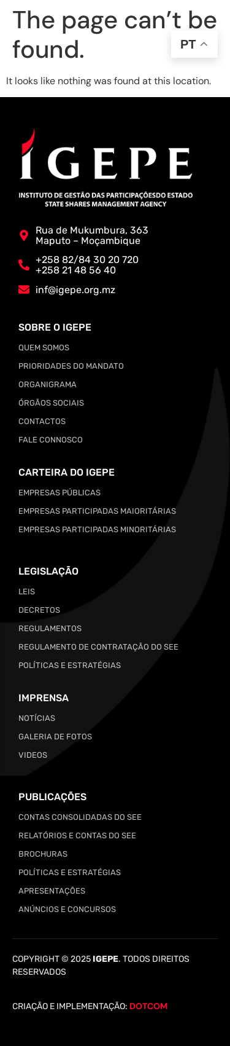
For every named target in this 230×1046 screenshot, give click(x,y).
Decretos (39, 610)
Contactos (42, 421)
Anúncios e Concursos (67, 909)
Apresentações (51, 890)
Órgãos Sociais (51, 402)
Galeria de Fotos (55, 736)
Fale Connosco (50, 439)
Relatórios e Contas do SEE (77, 835)
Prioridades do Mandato (71, 366)
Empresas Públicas (59, 492)
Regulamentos (50, 628)
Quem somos (43, 347)
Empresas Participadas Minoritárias (97, 529)
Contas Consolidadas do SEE (80, 817)
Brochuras (42, 854)
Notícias (36, 718)
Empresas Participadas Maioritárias (97, 511)
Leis (26, 591)
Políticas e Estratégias (69, 665)
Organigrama (47, 384)
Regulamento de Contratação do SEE (98, 646)
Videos (32, 755)
